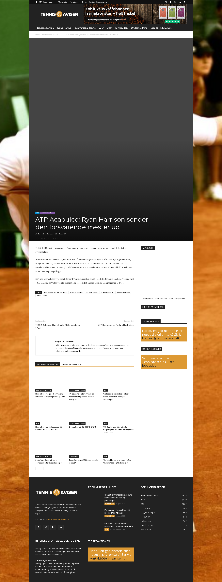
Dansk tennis (64, 28)
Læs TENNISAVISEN (161, 28)
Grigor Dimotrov (107, 292)
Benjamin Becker (76, 292)
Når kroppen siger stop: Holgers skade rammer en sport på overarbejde (116, 397)
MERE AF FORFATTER (71, 364)
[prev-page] (37, 468)
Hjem (37, 35)
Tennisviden (121, 28)
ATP (109, 28)
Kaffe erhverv (161, 298)
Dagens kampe (45, 28)
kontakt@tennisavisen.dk (161, 338)
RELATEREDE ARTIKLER (47, 364)
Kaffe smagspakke (177, 298)
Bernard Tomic (92, 292)
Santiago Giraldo (123, 292)
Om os (84, 2)
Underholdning (139, 28)
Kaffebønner (147, 298)
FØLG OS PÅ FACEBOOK (153, 307)
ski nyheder (57, 554)
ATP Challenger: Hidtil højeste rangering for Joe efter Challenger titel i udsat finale (118, 430)
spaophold (70, 572)
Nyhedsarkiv (74, 2)
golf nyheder (69, 551)
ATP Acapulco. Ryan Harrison (55, 292)
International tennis (84, 28)
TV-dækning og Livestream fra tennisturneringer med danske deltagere (81, 397)
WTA (101, 28)
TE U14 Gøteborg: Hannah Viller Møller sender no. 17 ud (58, 326)
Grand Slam (74, 456)
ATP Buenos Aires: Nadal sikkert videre (116, 325)
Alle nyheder (62, 2)
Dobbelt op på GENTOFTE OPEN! (82, 427)
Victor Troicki (42, 296)
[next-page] (41, 468)
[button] (166, 2)
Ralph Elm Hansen (45, 234)
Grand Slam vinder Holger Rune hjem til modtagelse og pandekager (118, 498)
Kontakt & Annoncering (98, 2)
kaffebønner (40, 569)
